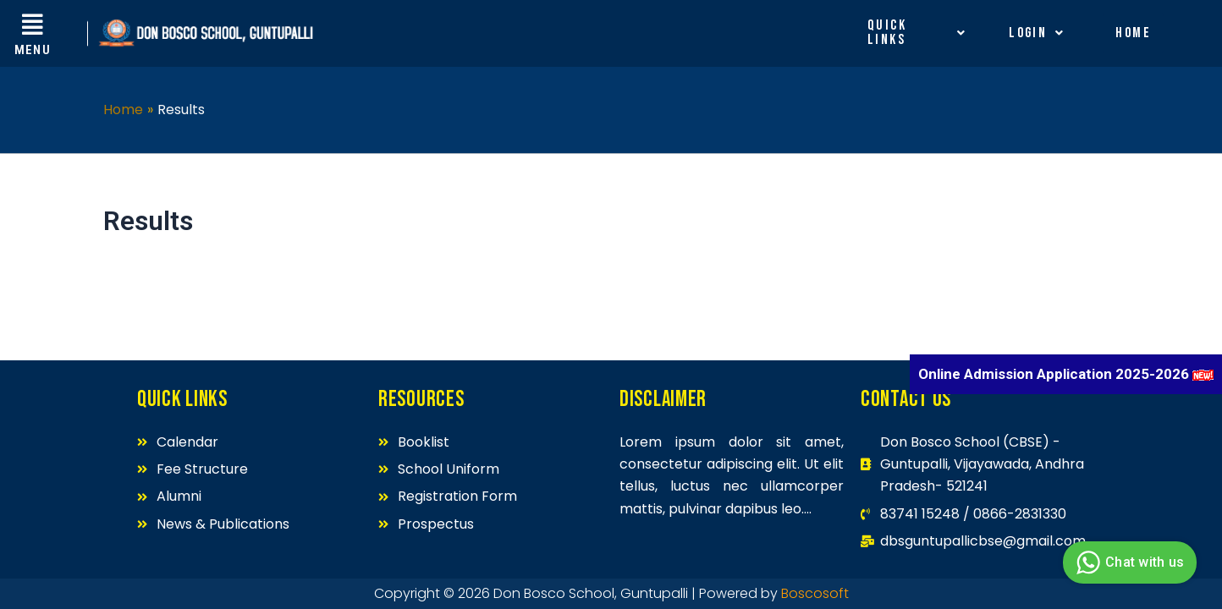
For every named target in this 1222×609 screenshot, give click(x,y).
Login (1037, 33)
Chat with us (1127, 562)
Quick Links (916, 32)
